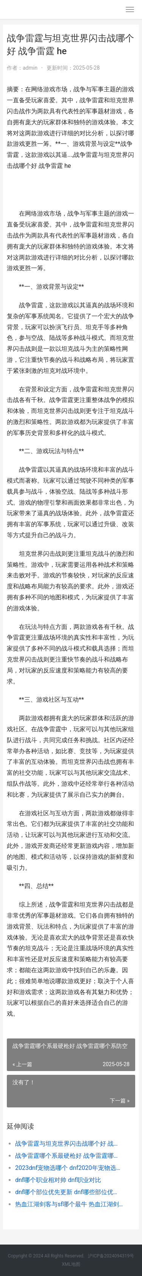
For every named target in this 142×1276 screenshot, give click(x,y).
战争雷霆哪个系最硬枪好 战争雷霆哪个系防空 (69, 1155)
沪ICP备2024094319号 (111, 1256)
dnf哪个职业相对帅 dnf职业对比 (58, 1180)
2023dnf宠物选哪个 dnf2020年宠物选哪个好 (69, 1167)
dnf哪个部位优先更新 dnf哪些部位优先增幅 (69, 1192)
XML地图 (71, 1264)
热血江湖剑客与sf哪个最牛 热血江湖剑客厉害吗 (69, 1204)
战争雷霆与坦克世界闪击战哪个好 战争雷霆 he (69, 1143)
